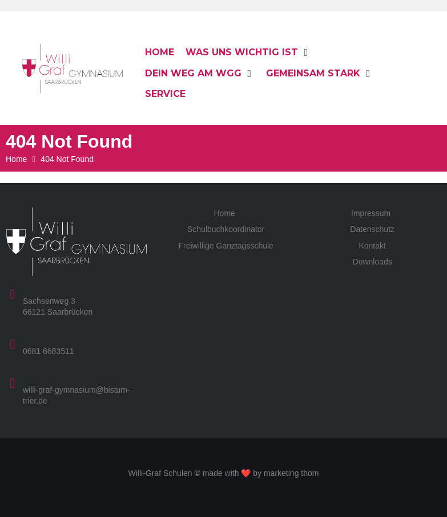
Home (16, 159)
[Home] (159, 52)
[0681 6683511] (12, 344)
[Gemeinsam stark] (319, 73)
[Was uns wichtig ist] (248, 52)
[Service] (165, 94)
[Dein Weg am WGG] (199, 73)
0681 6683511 (48, 351)
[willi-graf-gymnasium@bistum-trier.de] (12, 383)
